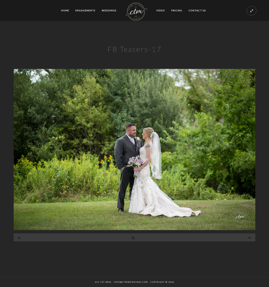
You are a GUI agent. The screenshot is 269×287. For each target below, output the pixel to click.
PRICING (176, 10)
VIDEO (160, 10)
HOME (65, 10)
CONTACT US (197, 10)
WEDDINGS (109, 10)
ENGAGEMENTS (85, 10)
